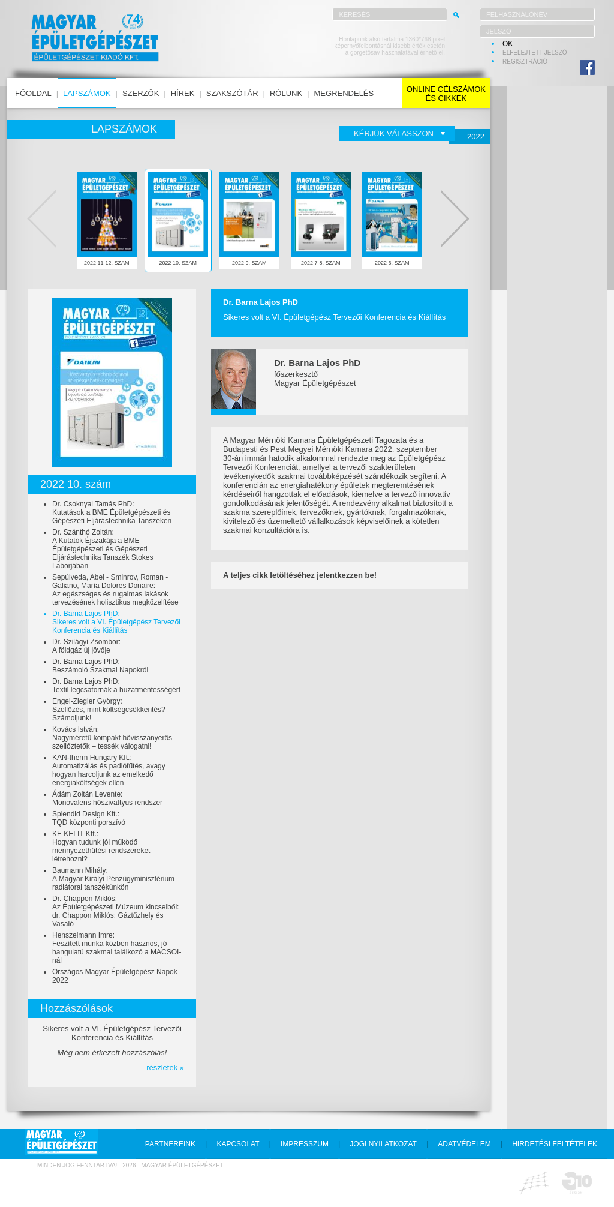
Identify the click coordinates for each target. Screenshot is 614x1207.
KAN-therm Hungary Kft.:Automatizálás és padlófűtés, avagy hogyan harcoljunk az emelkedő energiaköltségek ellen (108, 770)
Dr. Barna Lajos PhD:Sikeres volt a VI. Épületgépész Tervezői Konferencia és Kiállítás (116, 622)
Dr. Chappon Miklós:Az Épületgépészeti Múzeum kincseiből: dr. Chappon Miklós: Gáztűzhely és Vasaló (115, 911)
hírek (183, 93)
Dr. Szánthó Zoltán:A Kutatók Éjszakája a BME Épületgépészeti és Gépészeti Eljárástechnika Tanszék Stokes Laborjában (103, 549)
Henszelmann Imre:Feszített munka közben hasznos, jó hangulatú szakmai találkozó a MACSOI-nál (116, 948)
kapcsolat (237, 1144)
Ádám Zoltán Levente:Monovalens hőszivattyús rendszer (107, 798)
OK (507, 44)
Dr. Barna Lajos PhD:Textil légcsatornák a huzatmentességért (116, 685)
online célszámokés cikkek (446, 94)
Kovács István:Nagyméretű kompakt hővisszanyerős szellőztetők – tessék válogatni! (112, 737)
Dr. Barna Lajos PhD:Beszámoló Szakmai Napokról (100, 665)
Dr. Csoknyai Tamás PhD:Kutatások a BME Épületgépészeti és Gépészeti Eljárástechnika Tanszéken (111, 512)
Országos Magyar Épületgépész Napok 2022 (114, 976)
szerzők (140, 93)
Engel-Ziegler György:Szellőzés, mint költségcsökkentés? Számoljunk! (108, 709)
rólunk (286, 93)
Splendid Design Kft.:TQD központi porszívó (88, 818)
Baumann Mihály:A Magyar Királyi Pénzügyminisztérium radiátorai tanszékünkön (113, 878)
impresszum (305, 1144)
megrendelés (344, 93)
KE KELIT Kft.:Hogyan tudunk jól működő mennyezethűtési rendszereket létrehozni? (101, 846)
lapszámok (86, 93)
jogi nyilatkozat (383, 1144)
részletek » (165, 1067)
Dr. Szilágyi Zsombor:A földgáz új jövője (86, 646)
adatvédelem (464, 1144)
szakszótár (232, 93)
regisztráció (524, 61)
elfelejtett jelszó (534, 52)
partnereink (170, 1144)
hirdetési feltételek (554, 1144)
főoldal (33, 93)
